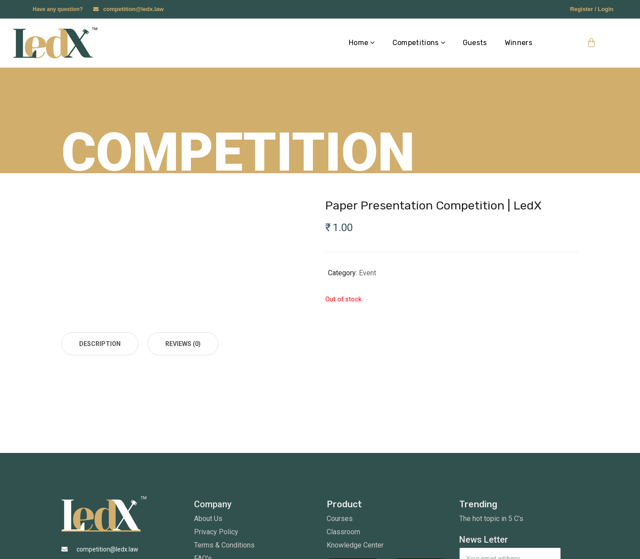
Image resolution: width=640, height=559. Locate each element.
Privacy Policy (216, 532)
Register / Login (591, 9)
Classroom (343, 532)
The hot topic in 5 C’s (491, 518)
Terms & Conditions (224, 545)
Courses (340, 518)
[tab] (99, 343)
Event (367, 273)
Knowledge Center (355, 545)
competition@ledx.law (133, 9)
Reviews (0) (183, 343)
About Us (208, 518)
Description (100, 343)
